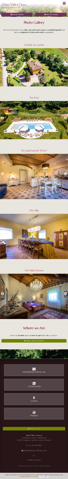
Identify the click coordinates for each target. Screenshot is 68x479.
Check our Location (34, 341)
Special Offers (51, 14)
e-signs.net (48, 466)
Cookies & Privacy (34, 460)
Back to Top (34, 429)
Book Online (17, 14)
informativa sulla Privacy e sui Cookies (28, 476)
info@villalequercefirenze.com (35, 450)
